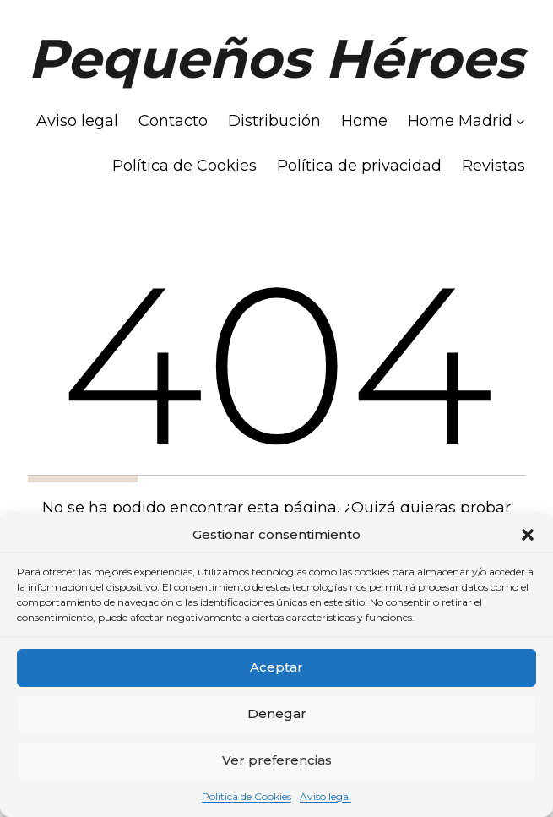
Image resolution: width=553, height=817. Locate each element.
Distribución (274, 121)
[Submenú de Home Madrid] (520, 121)
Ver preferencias (277, 760)
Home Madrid (460, 121)
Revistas (493, 165)
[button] (527, 534)
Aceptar (276, 667)
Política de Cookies (246, 796)
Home (364, 121)
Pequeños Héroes (275, 58)
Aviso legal (325, 796)
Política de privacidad (359, 165)
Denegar (276, 713)
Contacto (173, 121)
